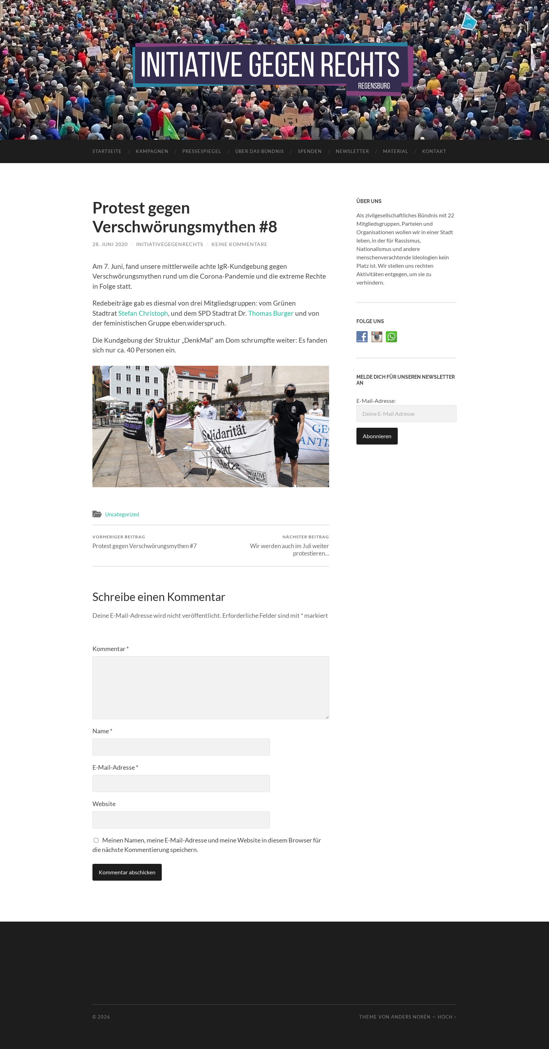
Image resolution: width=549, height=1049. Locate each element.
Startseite (107, 151)
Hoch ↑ (447, 1017)
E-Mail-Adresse (115, 767)
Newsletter (352, 151)
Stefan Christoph (143, 313)
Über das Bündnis (259, 151)
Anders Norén (411, 1017)
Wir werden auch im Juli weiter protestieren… (271, 545)
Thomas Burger (271, 313)
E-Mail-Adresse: (406, 409)
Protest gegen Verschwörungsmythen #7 (144, 541)
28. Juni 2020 (110, 244)
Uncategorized (122, 514)
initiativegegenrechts (169, 244)
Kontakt (434, 151)
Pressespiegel (201, 151)
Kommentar (110, 648)
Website (104, 803)
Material (395, 151)
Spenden (310, 151)
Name (102, 731)
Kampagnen (152, 151)
